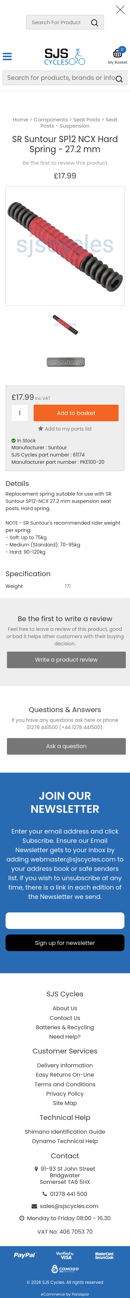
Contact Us (65, 1018)
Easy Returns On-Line (65, 1075)
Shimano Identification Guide (65, 1132)
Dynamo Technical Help (65, 1141)
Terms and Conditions (65, 1084)
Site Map (65, 1103)
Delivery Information (65, 1065)
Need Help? (64, 1037)
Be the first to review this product (65, 163)
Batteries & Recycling (65, 1027)
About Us (65, 1008)
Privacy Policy (65, 1094)
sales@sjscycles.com (69, 1206)
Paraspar (80, 1294)
